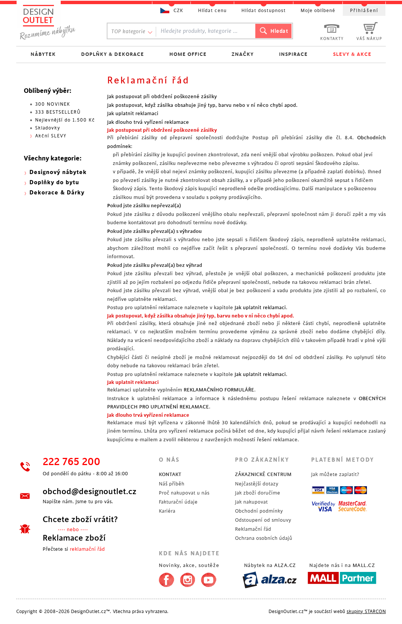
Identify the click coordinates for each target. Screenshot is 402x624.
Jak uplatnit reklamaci (132, 113)
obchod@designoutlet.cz (90, 491)
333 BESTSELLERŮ (58, 112)
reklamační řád (87, 549)
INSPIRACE (293, 54)
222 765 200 (71, 462)
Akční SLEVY (50, 136)
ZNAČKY (243, 54)
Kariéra (167, 511)
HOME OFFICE (188, 54)
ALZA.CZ (285, 565)
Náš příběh (171, 484)
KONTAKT (170, 474)
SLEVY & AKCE (352, 54)
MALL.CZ (364, 565)
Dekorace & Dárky (56, 193)
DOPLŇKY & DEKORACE (112, 54)
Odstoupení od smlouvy (263, 520)
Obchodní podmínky (259, 511)
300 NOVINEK (52, 104)
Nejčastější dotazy (256, 484)
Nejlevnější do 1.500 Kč (65, 120)
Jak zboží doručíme (257, 493)
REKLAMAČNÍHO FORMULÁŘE (219, 390)
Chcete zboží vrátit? (80, 519)
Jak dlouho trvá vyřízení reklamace (148, 122)
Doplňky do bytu (54, 182)
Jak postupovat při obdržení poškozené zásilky (162, 96)
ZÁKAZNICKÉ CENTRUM (263, 474)
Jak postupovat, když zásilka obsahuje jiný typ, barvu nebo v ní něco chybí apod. (202, 105)
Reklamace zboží (74, 537)
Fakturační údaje (178, 502)
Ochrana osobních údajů (263, 538)
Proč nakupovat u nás (184, 493)
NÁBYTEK (43, 54)
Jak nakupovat (251, 502)
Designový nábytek (58, 172)
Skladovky (47, 128)
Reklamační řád (253, 529)
